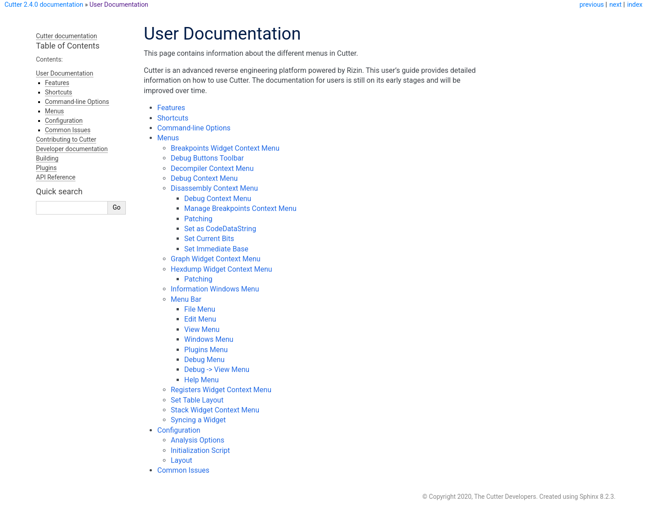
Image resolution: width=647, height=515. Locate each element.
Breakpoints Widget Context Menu (225, 148)
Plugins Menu (206, 349)
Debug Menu (204, 359)
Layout (181, 460)
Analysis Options (197, 440)
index (635, 5)
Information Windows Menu (215, 289)
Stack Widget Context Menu (215, 410)
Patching (198, 219)
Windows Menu (208, 339)
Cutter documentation (66, 36)
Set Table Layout (197, 400)
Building (47, 158)
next (615, 5)
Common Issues (183, 470)
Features (171, 107)
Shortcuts (172, 118)
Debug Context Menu (204, 178)
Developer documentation (72, 148)
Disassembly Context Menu (214, 188)
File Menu (199, 309)
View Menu (202, 329)
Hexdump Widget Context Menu (221, 269)
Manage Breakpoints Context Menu (240, 208)
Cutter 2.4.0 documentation (43, 5)
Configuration (178, 430)
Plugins (46, 167)
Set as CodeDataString (220, 228)
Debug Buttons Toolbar (207, 158)
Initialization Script (200, 450)
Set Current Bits (209, 238)
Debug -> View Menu (216, 369)
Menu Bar (186, 299)
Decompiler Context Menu (212, 168)
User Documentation (118, 5)
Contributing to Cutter (66, 139)
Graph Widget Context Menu (216, 259)
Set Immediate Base (216, 249)
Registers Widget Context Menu (221, 389)
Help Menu (201, 380)
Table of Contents (68, 45)
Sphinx (589, 496)
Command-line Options (193, 128)
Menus (168, 138)
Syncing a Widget (198, 420)
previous (592, 5)
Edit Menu (200, 319)
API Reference (55, 177)
